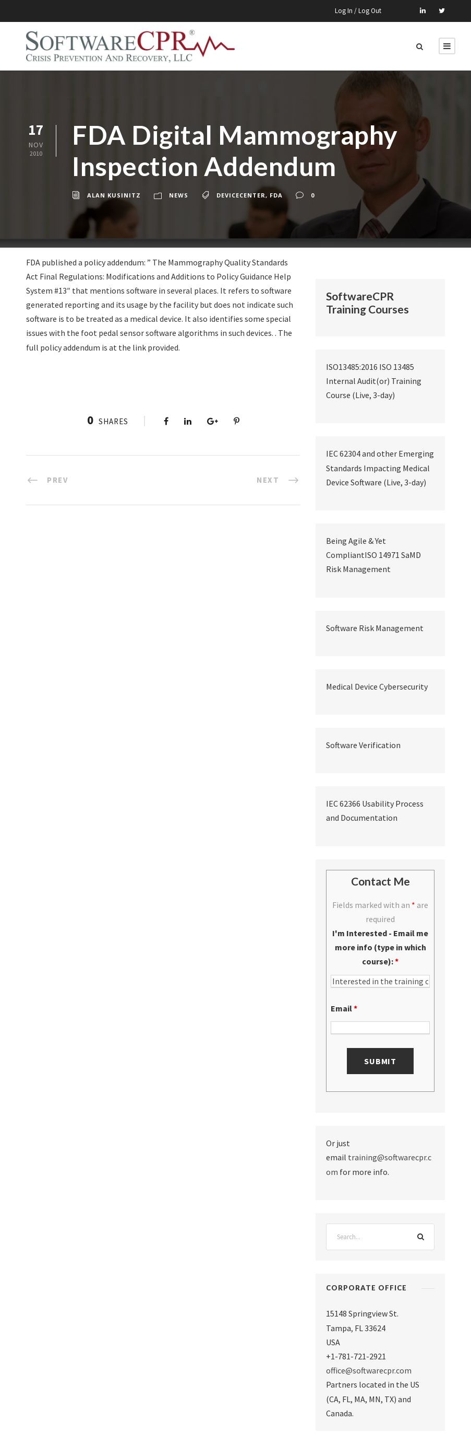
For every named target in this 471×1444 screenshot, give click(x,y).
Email (344, 1008)
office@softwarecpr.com (369, 1370)
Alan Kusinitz (114, 195)
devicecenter (240, 195)
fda (276, 195)
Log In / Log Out (358, 10)
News (178, 195)
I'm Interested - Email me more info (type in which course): (380, 947)
